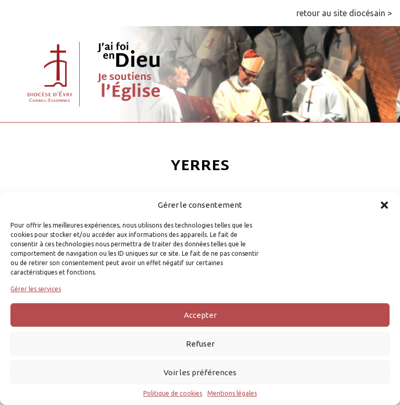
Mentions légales (232, 393)
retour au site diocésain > (344, 13)
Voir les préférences (200, 372)
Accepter (200, 315)
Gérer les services (35, 288)
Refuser (200, 343)
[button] (384, 205)
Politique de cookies (172, 393)
